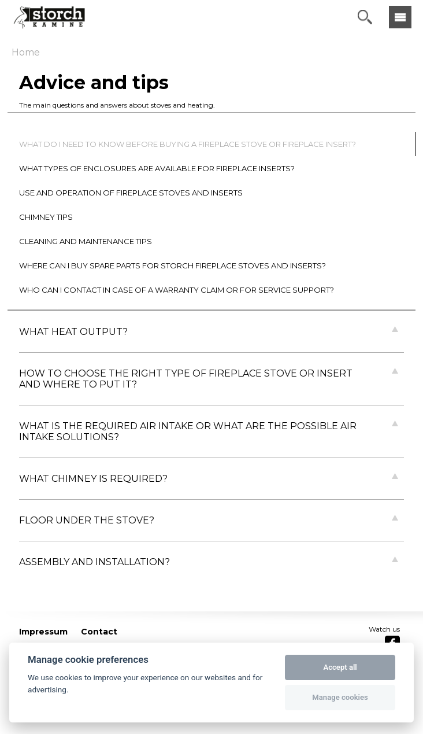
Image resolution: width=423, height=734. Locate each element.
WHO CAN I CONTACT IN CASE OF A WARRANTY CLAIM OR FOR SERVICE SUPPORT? (176, 289)
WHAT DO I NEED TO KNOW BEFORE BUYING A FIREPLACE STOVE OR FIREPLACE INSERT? (187, 144)
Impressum (43, 631)
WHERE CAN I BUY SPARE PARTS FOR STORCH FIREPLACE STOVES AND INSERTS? (172, 265)
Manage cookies (340, 697)
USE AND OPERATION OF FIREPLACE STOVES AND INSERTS (131, 192)
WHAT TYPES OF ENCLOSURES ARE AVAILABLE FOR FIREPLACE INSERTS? (157, 168)
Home (26, 52)
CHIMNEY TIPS (46, 217)
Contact (99, 631)
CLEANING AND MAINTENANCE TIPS (85, 241)
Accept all (340, 667)
